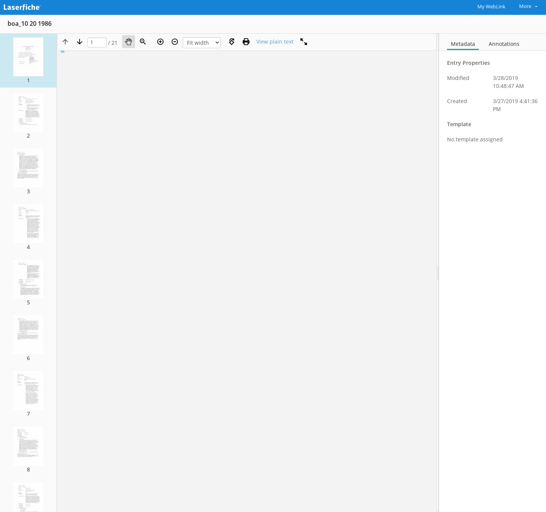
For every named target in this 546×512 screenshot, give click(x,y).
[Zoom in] (160, 41)
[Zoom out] (174, 41)
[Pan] (128, 41)
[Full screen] (303, 41)
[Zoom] (142, 41)
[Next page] (79, 41)
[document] (492, 273)
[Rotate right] (231, 41)
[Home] (40, 6)
